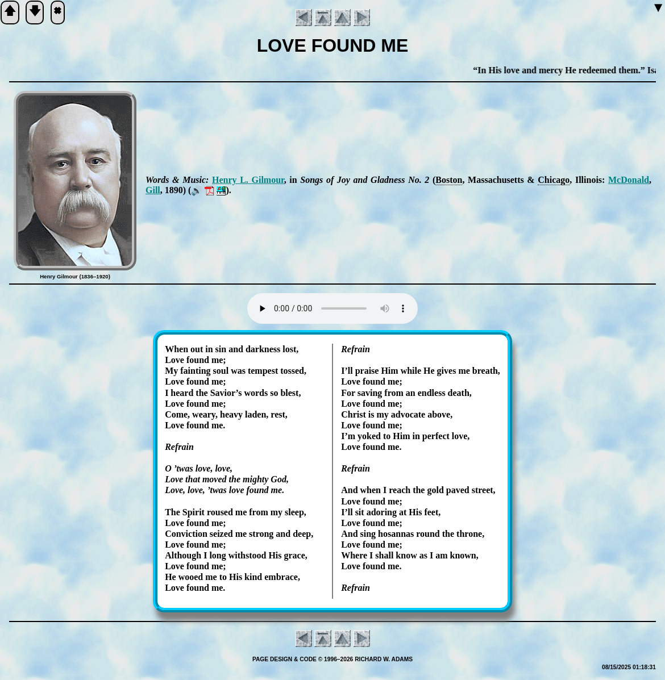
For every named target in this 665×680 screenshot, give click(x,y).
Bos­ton (448, 180)
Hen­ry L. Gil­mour (248, 180)
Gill (153, 190)
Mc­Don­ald (628, 180)
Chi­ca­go (554, 180)
